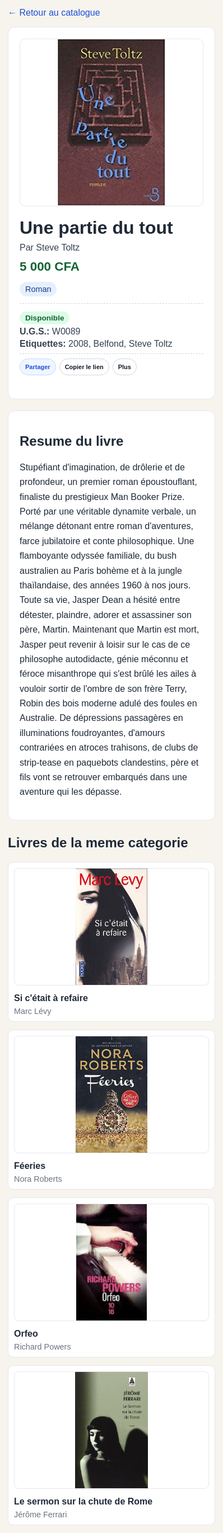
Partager (37, 367)
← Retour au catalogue (54, 12)
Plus (124, 367)
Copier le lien (84, 367)
